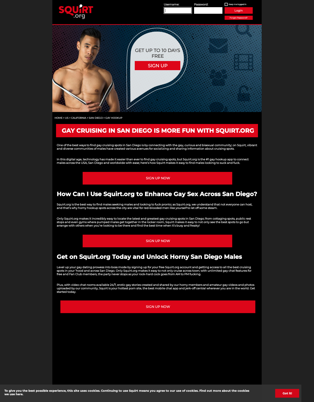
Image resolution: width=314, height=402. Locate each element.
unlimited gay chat (221, 270)
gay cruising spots (163, 159)
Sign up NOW (158, 178)
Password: (201, 4)
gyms (83, 222)
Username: (171, 4)
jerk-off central (195, 288)
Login (238, 10)
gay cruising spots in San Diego (181, 218)
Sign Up (157, 65)
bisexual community (216, 145)
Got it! (287, 393)
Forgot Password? (238, 18)
